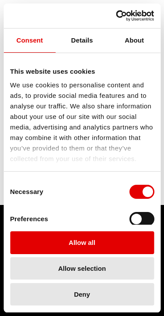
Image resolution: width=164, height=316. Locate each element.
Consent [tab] (29, 40)
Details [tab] (82, 40)
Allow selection (82, 268)
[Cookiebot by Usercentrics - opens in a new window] (117, 16)
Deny (82, 294)
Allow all (82, 242)
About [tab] (134, 40)
